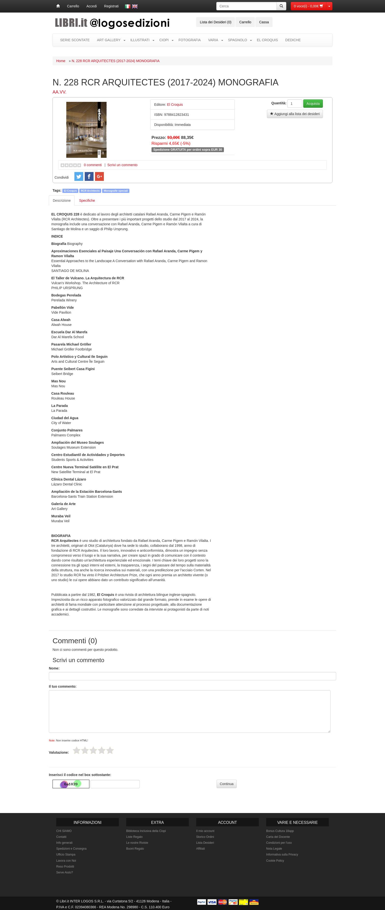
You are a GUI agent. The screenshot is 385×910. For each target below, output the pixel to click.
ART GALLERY (109, 40)
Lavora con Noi (66, 860)
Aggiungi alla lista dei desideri (295, 114)
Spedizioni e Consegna (71, 848)
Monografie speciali (116, 190)
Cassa (264, 22)
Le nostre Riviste (137, 842)
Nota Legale (274, 848)
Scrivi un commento (122, 165)
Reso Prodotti (65, 866)
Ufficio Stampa (65, 854)
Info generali (64, 842)
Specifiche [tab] (87, 200)
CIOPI (164, 40)
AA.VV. (59, 92)
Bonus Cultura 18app (280, 831)
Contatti (61, 837)
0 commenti (93, 165)
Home (60, 61)
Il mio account (205, 831)
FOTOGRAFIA (190, 40)
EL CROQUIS (267, 40)
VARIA (213, 40)
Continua (227, 784)
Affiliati (200, 848)
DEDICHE (293, 40)
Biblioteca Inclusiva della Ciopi (146, 831)
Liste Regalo (134, 837)
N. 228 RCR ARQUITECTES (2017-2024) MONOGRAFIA (116, 61)
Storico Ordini (205, 837)
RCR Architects (90, 190)
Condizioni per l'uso (279, 842)
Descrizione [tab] (62, 200)
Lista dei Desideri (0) (215, 22)
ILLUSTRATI (140, 40)
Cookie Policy (275, 860)
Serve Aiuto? (64, 872)
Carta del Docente (278, 837)
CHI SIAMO (64, 831)
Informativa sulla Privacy (282, 854)
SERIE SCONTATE (75, 40)
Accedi (91, 6)
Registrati (111, 6)
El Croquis (70, 190)
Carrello (73, 6)
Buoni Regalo (135, 848)
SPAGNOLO (237, 40)
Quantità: (278, 103)
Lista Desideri (205, 842)
